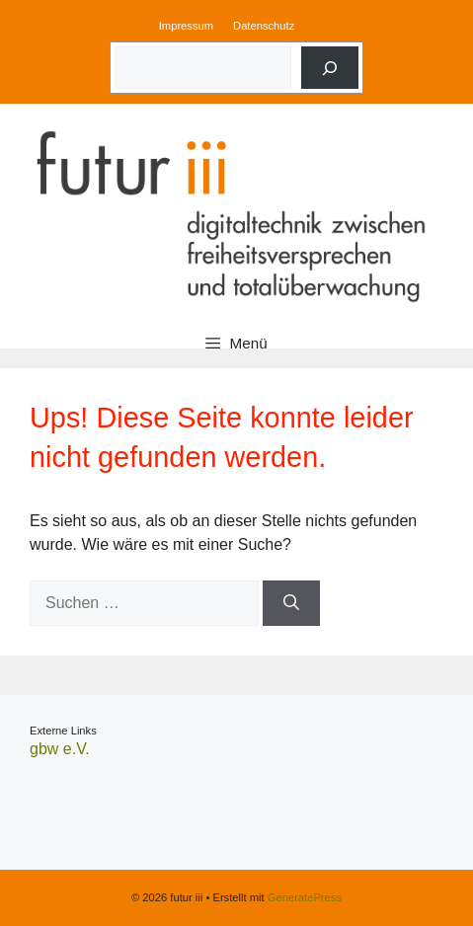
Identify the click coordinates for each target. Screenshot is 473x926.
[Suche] (329, 67)
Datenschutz (263, 26)
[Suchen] (291, 603)
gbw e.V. (60, 748)
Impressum (186, 26)
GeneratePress (305, 897)
